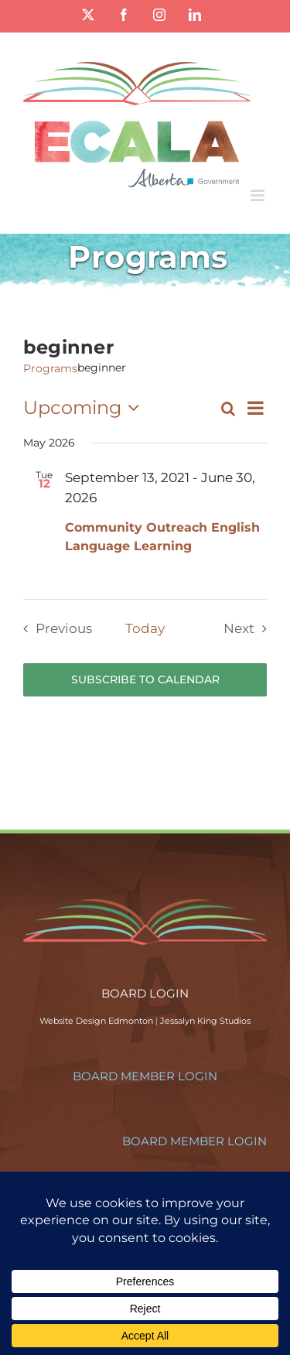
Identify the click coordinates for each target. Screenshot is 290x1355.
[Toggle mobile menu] (259, 195)
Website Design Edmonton (96, 1020)
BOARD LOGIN (145, 993)
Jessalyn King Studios (205, 1020)
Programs (50, 368)
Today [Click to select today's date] (145, 628)
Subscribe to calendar (145, 679)
